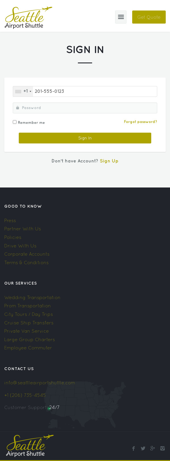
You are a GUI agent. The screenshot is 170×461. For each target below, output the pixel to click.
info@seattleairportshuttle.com (39, 382)
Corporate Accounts (26, 253)
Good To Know (23, 206)
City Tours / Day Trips (28, 314)
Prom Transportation (27, 305)
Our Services (20, 283)
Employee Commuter (28, 347)
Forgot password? (140, 122)
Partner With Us (22, 228)
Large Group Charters (29, 339)
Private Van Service (26, 330)
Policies (12, 237)
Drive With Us (20, 245)
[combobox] (23, 91)
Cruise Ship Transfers (28, 322)
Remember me (31, 122)
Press (10, 220)
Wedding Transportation (32, 297)
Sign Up (109, 161)
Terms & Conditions (26, 262)
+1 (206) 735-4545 (25, 395)
